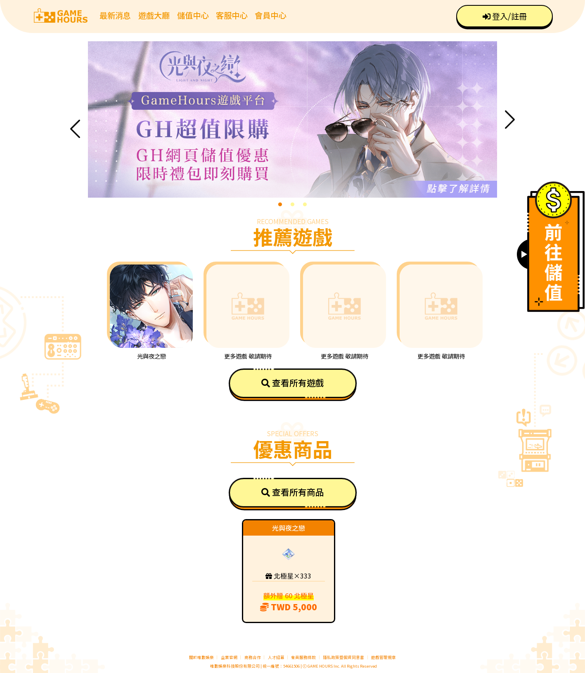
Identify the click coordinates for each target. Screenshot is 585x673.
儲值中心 (192, 15)
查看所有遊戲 (292, 382)
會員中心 (270, 15)
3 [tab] (305, 204)
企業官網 (229, 657)
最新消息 (115, 15)
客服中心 (231, 15)
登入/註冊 (505, 16)
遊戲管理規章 (383, 657)
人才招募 (276, 657)
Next (510, 119)
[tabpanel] (292, 119)
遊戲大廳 (154, 15)
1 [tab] (280, 204)
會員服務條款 (303, 657)
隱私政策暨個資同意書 (343, 657)
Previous (75, 129)
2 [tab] (292, 204)
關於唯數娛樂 (201, 657)
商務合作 (252, 657)
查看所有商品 (292, 492)
